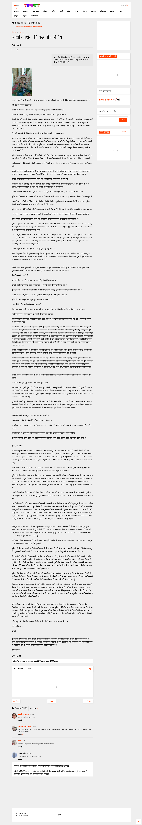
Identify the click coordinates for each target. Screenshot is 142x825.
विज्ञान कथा (34, 16)
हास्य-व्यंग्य (35, 11)
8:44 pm (25, 741)
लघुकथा (25, 11)
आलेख (53, 11)
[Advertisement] (113, 35)
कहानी (120, 11)
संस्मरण (85, 11)
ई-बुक (24, 16)
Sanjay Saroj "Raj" (24, 726)
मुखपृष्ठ (59, 815)
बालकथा (16, 11)
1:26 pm (32, 714)
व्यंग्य (68, 11)
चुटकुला (16, 16)
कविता (45, 11)
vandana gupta (23, 714)
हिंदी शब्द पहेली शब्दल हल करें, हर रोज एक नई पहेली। (29, 27)
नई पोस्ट (16, 701)
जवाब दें (20, 720)
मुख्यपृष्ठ (51, 701)
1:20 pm (29, 753)
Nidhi (20, 741)
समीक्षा (112, 11)
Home (14, 32)
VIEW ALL (124, 131)
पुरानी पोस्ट (88, 701)
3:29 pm (34, 726)
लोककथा (103, 11)
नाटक (76, 11)
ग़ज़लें (61, 11)
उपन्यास (93, 11)
